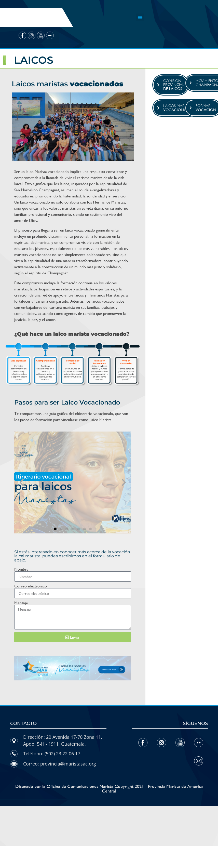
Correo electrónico (30, 586)
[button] (140, 17)
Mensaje (21, 603)
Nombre (21, 569)
